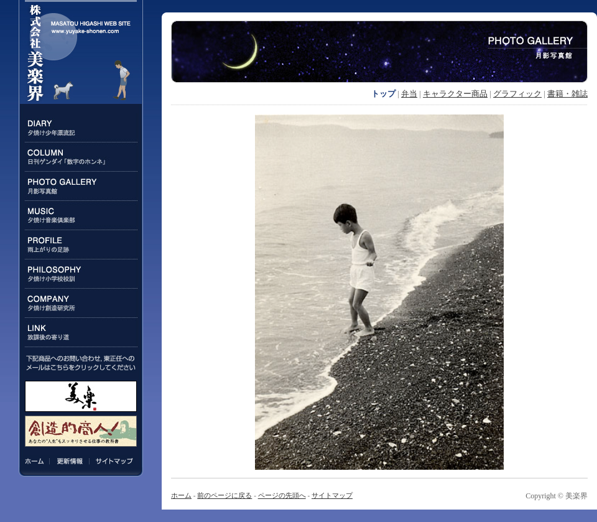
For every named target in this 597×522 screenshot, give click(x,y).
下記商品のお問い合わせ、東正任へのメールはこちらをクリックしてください (81, 363)
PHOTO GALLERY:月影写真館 (81, 186)
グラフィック (517, 94)
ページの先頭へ (282, 495)
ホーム (37, 461)
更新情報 (70, 461)
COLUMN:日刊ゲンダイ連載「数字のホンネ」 (81, 157)
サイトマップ (113, 461)
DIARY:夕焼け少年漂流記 (81, 127)
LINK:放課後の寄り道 (81, 332)
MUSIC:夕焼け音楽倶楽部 (81, 215)
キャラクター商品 (455, 94)
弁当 (409, 94)
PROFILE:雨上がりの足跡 (81, 244)
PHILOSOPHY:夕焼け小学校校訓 (81, 274)
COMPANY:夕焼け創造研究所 (81, 303)
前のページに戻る (224, 495)
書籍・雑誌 (567, 94)
